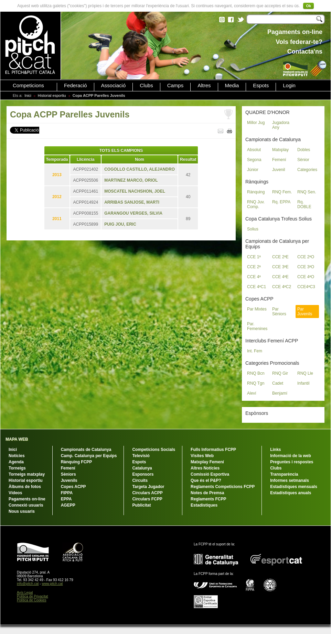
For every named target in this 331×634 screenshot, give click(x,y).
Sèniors (68, 474)
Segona (254, 159)
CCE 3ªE (280, 266)
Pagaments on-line (27, 499)
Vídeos (15, 492)
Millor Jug (256, 122)
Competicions (28, 85)
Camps (175, 85)
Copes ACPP (73, 486)
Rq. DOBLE (304, 204)
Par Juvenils (304, 311)
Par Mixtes (257, 309)
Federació (75, 85)
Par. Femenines (257, 326)
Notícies (17, 455)
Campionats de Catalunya (86, 449)
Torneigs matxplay (27, 474)
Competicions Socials (153, 449)
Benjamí (279, 393)
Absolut (254, 149)
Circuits (140, 480)
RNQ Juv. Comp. (256, 204)
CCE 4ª (254, 276)
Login (289, 85)
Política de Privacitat (32, 596)
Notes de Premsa (207, 492)
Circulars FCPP (147, 499)
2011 (57, 218)
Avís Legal (25, 593)
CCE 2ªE (280, 256)
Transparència (284, 474)
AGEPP (68, 505)
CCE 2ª (254, 266)
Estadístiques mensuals (293, 486)
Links (275, 449)
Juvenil (278, 169)
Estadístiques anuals (290, 492)
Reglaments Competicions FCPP (223, 486)
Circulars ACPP (147, 492)
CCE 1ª (254, 256)
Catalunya (142, 468)
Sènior (303, 159)
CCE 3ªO (305, 266)
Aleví (251, 393)
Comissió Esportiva (210, 474)
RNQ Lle (305, 373)
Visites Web (202, 455)
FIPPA (67, 492)
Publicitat (141, 505)
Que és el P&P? (206, 480)
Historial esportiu (52, 95)
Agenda (16, 462)
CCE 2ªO (305, 256)
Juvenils (69, 480)
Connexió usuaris (26, 505)
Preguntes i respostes (291, 462)
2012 (57, 196)
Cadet (277, 383)
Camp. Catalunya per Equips (89, 455)
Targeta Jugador (148, 486)
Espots (261, 85)
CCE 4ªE (280, 276)
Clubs (146, 85)
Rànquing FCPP (76, 462)
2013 (57, 174)
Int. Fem (254, 351)
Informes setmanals (289, 480)
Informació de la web (290, 455)
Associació (113, 85)
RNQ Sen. (306, 192)
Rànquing (256, 192)
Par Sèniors (279, 311)
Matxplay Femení (207, 462)
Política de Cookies (31, 600)
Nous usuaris (22, 511)
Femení (279, 159)
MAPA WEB (17, 439)
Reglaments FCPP (208, 499)
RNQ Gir (280, 373)
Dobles (303, 149)
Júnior (252, 169)
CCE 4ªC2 (281, 286)
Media (232, 85)
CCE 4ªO (305, 276)
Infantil (303, 383)
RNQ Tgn (255, 383)
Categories (307, 169)
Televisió (140, 455)
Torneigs (17, 468)
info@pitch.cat (28, 584)
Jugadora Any (280, 125)
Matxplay (280, 149)
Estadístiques (204, 505)
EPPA (66, 499)
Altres (204, 85)
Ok (308, 6)
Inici (27, 95)
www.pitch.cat (52, 584)
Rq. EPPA (281, 202)
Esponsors (142, 474)
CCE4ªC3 (306, 286)
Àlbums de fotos (25, 486)
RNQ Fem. (282, 192)
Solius (252, 229)
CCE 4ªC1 (256, 286)
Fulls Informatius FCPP (213, 449)
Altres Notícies (205, 468)
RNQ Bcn (256, 373)
